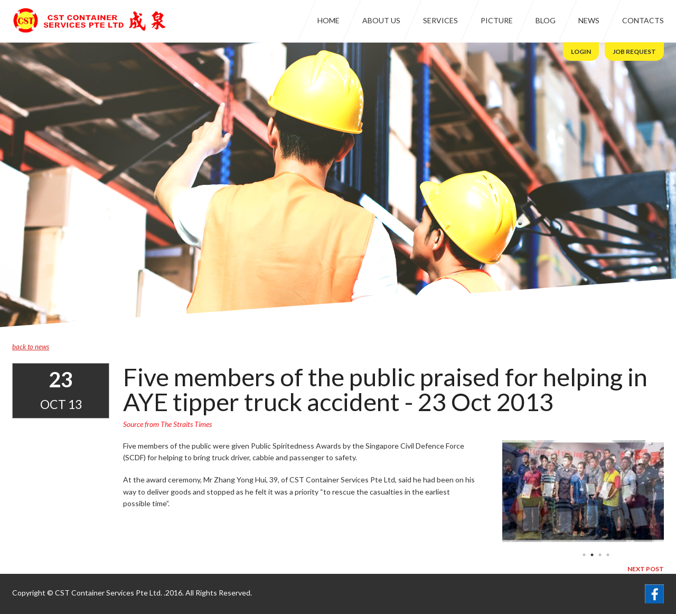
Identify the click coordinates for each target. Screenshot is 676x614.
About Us (381, 20)
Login (581, 51)
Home (328, 20)
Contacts (643, 20)
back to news (30, 346)
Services (440, 20)
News (588, 20)
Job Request (634, 51)
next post (645, 569)
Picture (497, 20)
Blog (546, 20)
